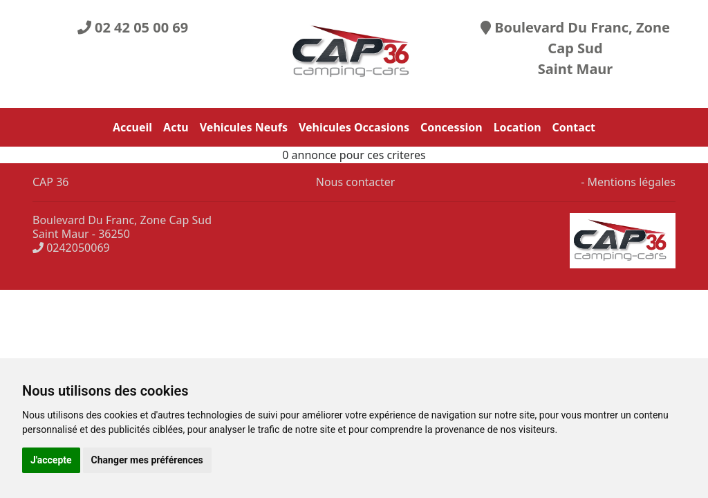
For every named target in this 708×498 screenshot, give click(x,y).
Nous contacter (354, 182)
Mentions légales (631, 182)
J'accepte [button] (51, 459)
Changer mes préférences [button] (147, 459)
